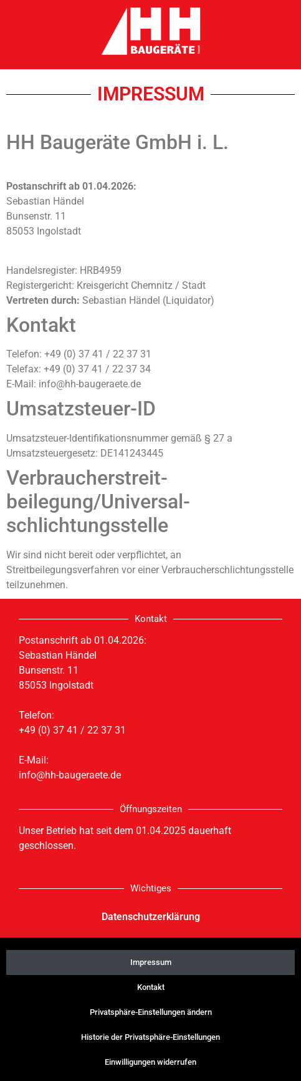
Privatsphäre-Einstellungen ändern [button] (151, 1012)
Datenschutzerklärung (151, 917)
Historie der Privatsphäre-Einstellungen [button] (150, 1037)
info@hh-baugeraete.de (70, 775)
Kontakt (151, 987)
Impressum (150, 962)
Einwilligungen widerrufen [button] (150, 1062)
